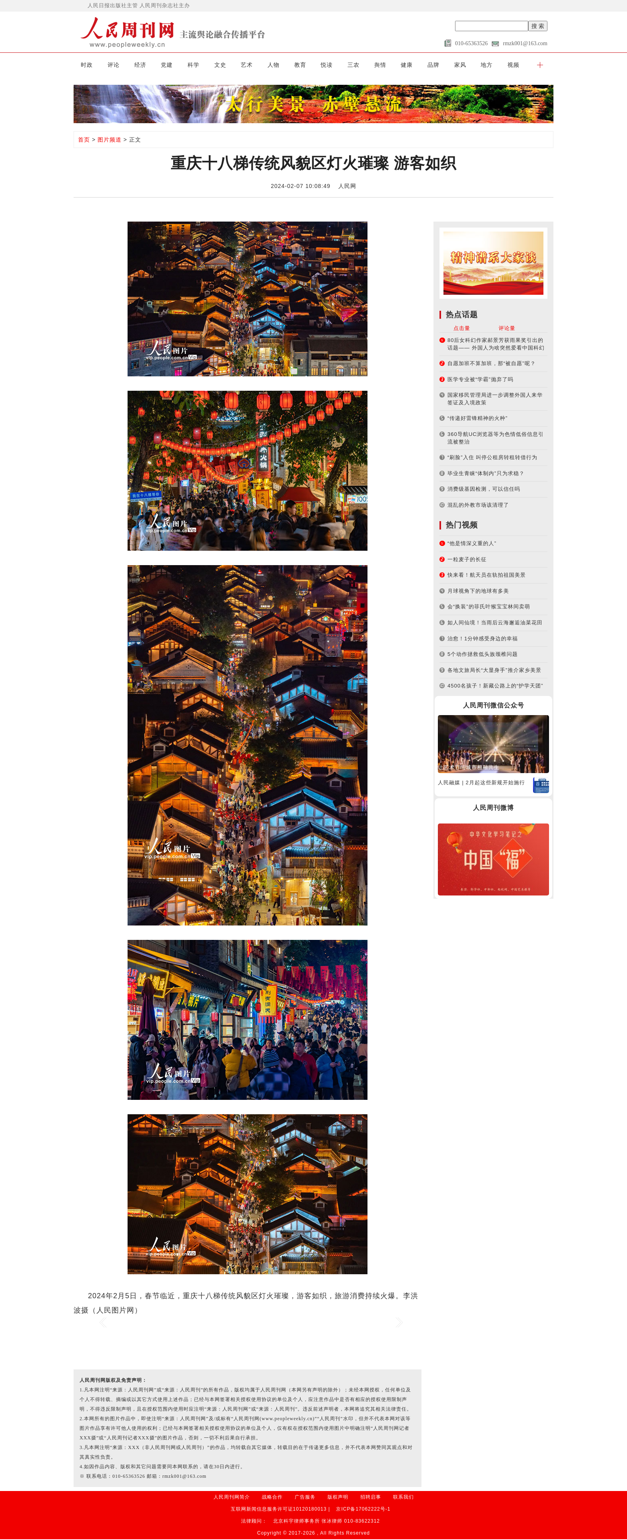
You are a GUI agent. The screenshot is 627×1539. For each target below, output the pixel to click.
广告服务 (305, 1497)
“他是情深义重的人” (472, 543)
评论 (114, 65)
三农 (353, 65)
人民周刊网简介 (232, 1497)
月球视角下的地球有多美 (478, 591)
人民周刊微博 (493, 807)
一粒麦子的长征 (467, 559)
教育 (300, 65)
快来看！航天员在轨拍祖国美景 (486, 575)
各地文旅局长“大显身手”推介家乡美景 (494, 670)
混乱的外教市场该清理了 (478, 505)
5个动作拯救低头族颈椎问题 (482, 654)
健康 (407, 65)
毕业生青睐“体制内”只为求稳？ (486, 473)
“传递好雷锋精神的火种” (477, 418)
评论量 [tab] (507, 328)
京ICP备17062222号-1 (363, 1509)
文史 (220, 65)
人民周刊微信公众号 (493, 705)
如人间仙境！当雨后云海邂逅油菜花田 (495, 623)
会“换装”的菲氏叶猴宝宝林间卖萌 (488, 607)
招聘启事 (370, 1497)
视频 (513, 65)
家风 (460, 65)
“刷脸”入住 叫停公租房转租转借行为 (492, 457)
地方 (487, 65)
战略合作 (272, 1497)
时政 (87, 65)
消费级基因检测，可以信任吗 (483, 489)
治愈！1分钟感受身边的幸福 (482, 639)
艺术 (247, 65)
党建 (167, 65)
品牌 (433, 65)
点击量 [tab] (461, 328)
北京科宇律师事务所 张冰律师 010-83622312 (326, 1521)
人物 (274, 65)
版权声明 (337, 1497)
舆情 (380, 65)
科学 (194, 65)
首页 (84, 139)
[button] (540, 65)
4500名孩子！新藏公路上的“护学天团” (495, 686)
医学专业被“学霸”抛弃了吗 (480, 379)
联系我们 (403, 1497)
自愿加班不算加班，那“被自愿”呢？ (491, 363)
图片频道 (110, 139)
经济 (140, 65)
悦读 (327, 65)
